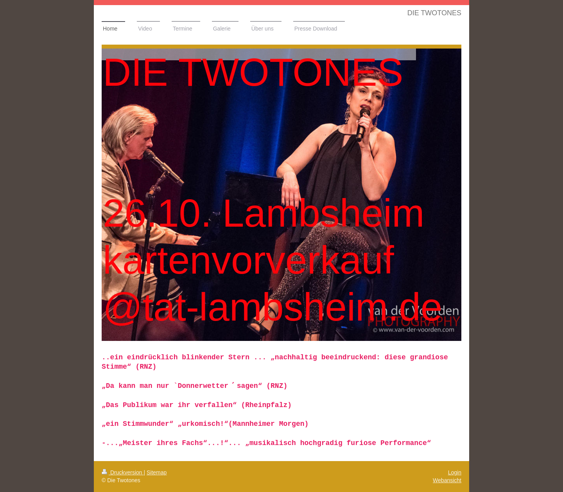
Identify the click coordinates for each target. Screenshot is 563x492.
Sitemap (157, 472)
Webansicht (447, 480)
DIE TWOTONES (434, 13)
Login (454, 472)
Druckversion (122, 472)
